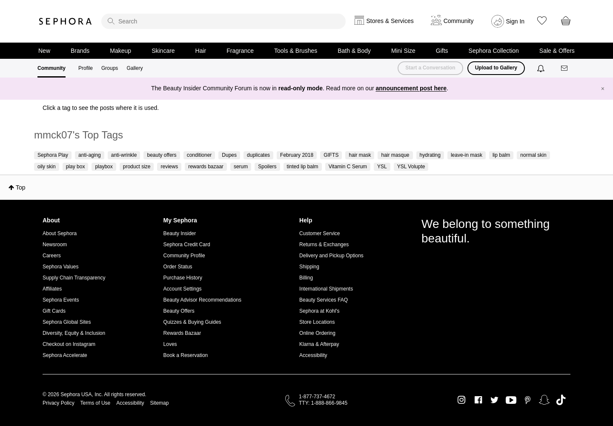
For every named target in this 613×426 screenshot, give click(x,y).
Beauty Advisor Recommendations (202, 300)
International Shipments (326, 289)
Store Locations (317, 322)
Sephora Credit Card (186, 245)
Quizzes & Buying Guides (192, 322)
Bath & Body (354, 50)
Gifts (442, 50)
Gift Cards (54, 311)
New (44, 50)
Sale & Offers (557, 50)
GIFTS (331, 155)
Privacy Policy (58, 403)
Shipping (309, 267)
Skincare (163, 50)
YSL (382, 167)
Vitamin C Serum (348, 167)
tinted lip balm (302, 167)
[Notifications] (541, 68)
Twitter (494, 400)
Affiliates (52, 289)
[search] (223, 21)
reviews (169, 167)
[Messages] (564, 68)
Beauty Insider (179, 233)
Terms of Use (95, 403)
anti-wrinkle (124, 155)
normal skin (533, 155)
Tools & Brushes (295, 50)
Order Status (177, 267)
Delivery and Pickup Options (331, 256)
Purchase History (182, 278)
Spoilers (267, 167)
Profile (85, 68)
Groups (109, 68)
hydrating (430, 155)
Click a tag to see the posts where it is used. (101, 107)
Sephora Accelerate (65, 355)
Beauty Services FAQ (323, 300)
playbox (103, 167)
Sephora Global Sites (67, 322)
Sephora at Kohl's (319, 311)
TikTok (561, 400)
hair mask (360, 155)
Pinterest (527, 400)
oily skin (46, 167)
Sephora (65, 21)
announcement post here (411, 88)
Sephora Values (61, 267)
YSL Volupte (411, 167)
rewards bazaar (205, 167)
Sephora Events (61, 300)
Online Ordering (317, 333)
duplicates (258, 155)
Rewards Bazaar (182, 333)
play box (75, 167)
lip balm (501, 155)
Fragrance (240, 50)
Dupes (229, 155)
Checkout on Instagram (69, 344)
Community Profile (184, 256)
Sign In (515, 21)
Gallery (134, 68)
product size (137, 167)
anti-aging (89, 155)
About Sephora (60, 233)
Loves (170, 344)
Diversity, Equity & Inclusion (74, 333)
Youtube (511, 400)
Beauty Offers (179, 311)
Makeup (120, 50)
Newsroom (55, 245)
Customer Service (319, 233)
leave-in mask (466, 155)
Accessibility (313, 355)
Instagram (461, 400)
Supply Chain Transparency (74, 278)
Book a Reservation (185, 355)
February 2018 (296, 155)
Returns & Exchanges (324, 245)
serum (241, 167)
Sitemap (159, 403)
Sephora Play (52, 155)
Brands (80, 50)
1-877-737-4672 (317, 397)
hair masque (395, 155)
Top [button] (21, 187)
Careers (52, 256)
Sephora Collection (494, 50)
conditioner (199, 155)
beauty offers (161, 155)
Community (51, 68)
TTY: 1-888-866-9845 (323, 403)
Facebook (478, 400)
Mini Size (403, 50)
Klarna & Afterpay (319, 344)
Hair (200, 50)
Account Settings (182, 289)
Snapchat (544, 400)
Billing (306, 278)
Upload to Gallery (496, 68)
